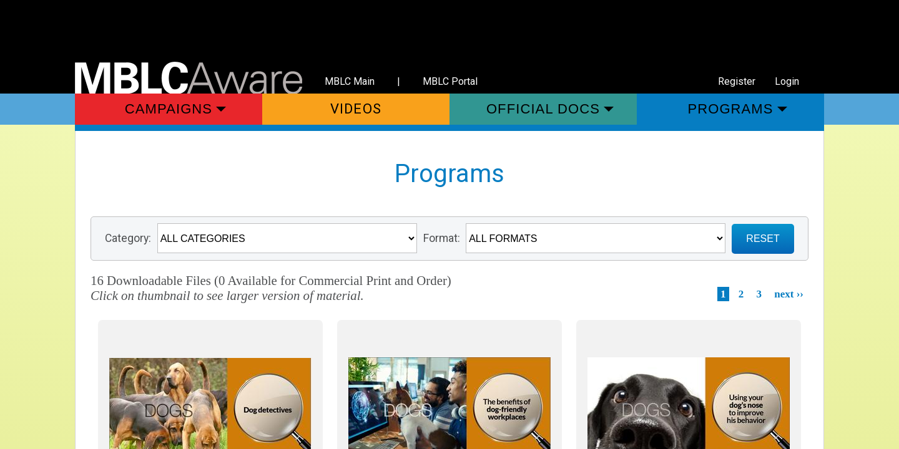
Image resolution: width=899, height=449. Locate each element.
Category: (128, 238)
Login (787, 81)
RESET (762, 238)
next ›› (788, 294)
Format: (441, 238)
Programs (730, 109)
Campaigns (168, 109)
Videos (355, 109)
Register (736, 81)
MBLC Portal (450, 81)
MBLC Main (350, 81)
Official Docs (543, 109)
